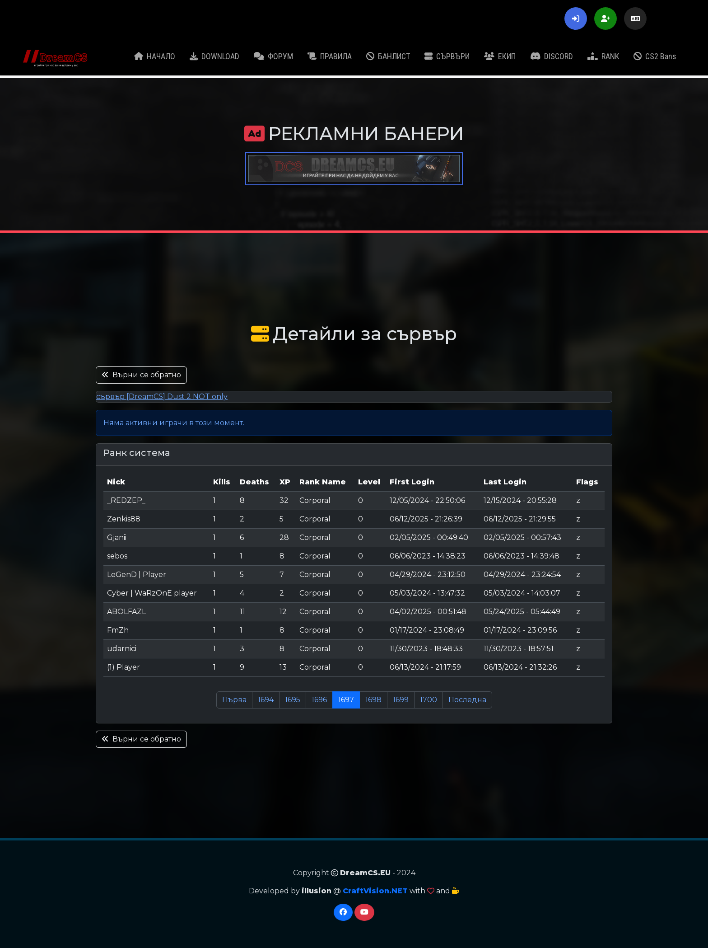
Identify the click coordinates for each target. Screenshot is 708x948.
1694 (266, 699)
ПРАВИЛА (329, 56)
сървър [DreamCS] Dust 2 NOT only (162, 396)
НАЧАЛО (154, 56)
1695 (292, 699)
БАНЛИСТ (388, 56)
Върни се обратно (141, 375)
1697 (346, 699)
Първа (234, 699)
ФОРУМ (273, 56)
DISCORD (551, 56)
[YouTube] (364, 912)
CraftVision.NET (375, 891)
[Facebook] (343, 912)
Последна (467, 699)
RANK (603, 56)
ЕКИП (500, 56)
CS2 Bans (654, 56)
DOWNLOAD (214, 56)
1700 (428, 699)
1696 (319, 699)
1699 (401, 699)
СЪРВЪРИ (447, 56)
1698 (373, 699)
